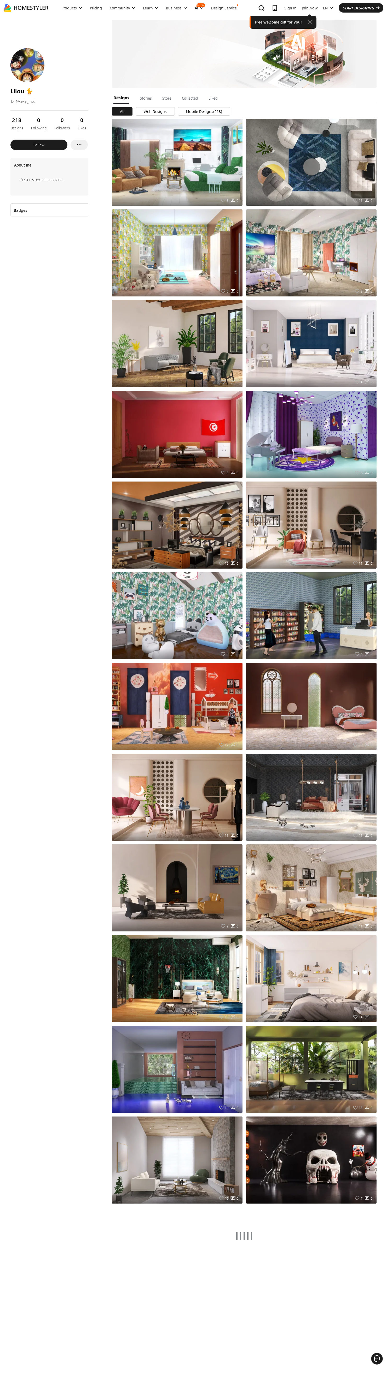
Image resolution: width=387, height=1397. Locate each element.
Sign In (290, 8)
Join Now (310, 8)
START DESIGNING (361, 8)
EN (328, 8)
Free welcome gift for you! (278, 22)
